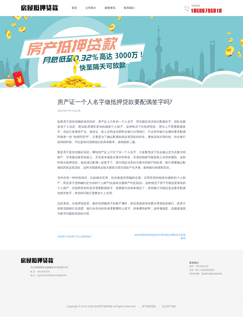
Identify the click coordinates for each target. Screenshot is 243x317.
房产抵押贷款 (149, 306)
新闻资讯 (110, 8)
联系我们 (129, 8)
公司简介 (90, 8)
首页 (74, 8)
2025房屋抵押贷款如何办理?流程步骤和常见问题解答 (160, 236)
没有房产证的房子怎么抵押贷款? (74, 236)
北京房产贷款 (169, 306)
